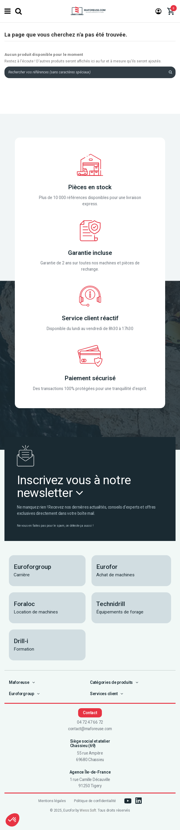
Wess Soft (88, 810)
